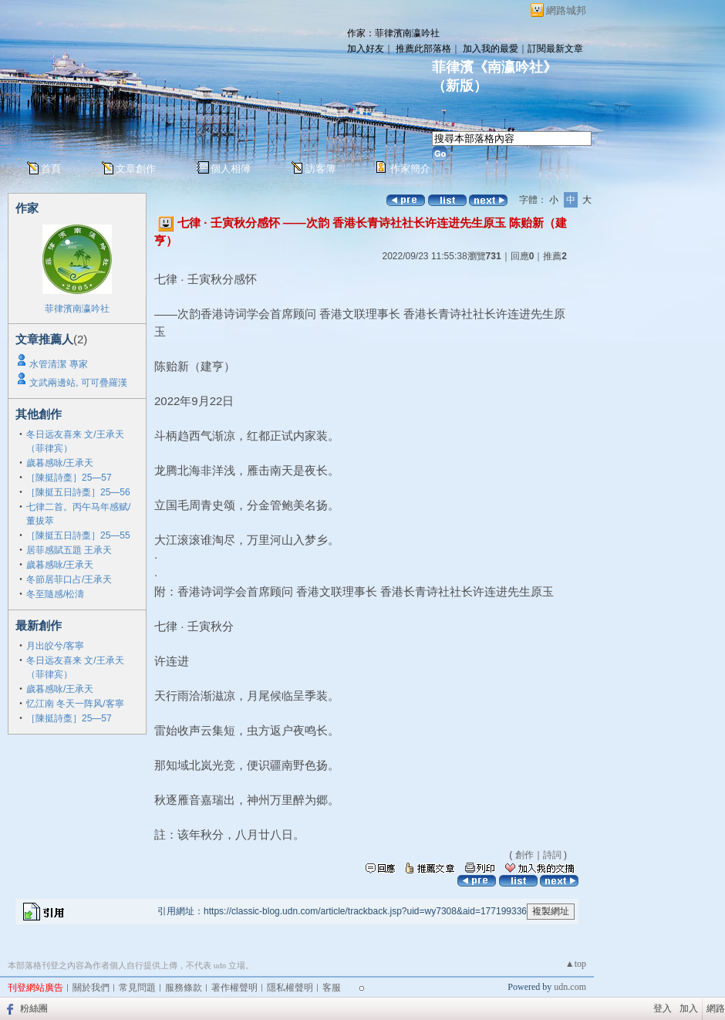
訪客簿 (320, 168)
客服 (331, 987)
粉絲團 (34, 1008)
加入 (688, 1008)
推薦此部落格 (423, 48)
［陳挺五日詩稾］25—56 (78, 492)
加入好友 (365, 48)
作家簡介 (410, 168)
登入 (662, 1008)
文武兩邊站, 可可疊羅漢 (78, 382)
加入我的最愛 (490, 48)
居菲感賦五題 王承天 (69, 550)
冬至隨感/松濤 (55, 594)
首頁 (51, 168)
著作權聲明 (234, 987)
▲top (575, 963)
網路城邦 (566, 10)
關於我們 (91, 987)
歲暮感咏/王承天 (59, 463)
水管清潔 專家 (58, 364)
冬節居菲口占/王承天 (69, 579)
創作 (524, 854)
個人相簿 (231, 168)
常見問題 (137, 987)
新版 (460, 85)
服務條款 (183, 987)
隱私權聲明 (290, 987)
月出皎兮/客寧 (55, 645)
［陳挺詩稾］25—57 (69, 477)
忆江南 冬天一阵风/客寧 (75, 703)
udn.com (570, 986)
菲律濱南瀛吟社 (77, 308)
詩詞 (552, 854)
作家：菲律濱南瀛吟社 (393, 33)
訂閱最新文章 (555, 48)
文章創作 (136, 168)
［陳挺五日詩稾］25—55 (78, 535)
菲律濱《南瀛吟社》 (494, 67)
